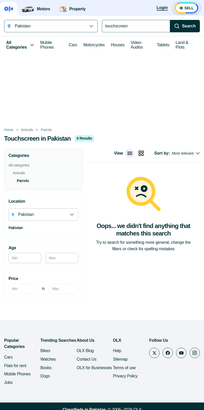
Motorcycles (93, 45)
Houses (118, 45)
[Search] (185, 26)
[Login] (162, 8)
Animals (27, 130)
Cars (73, 45)
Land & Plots (182, 44)
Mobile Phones (47, 44)
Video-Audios (137, 44)
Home (8, 130)
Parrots (46, 130)
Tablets (163, 45)
